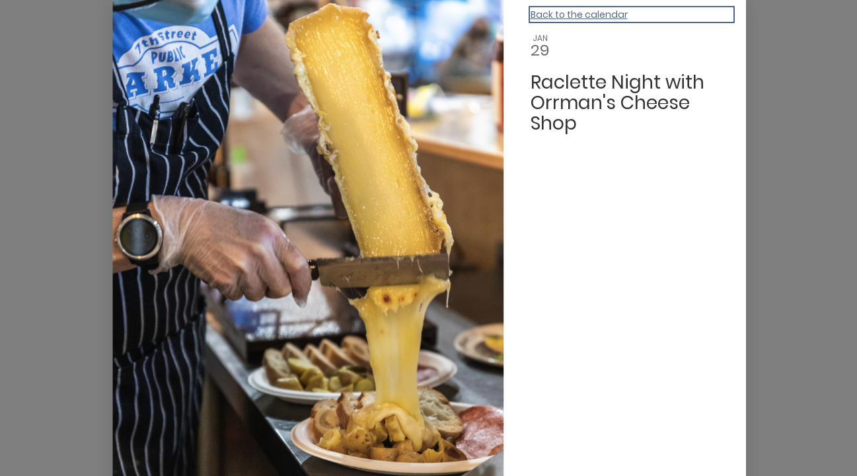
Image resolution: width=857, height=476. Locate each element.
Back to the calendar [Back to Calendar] (579, 14)
